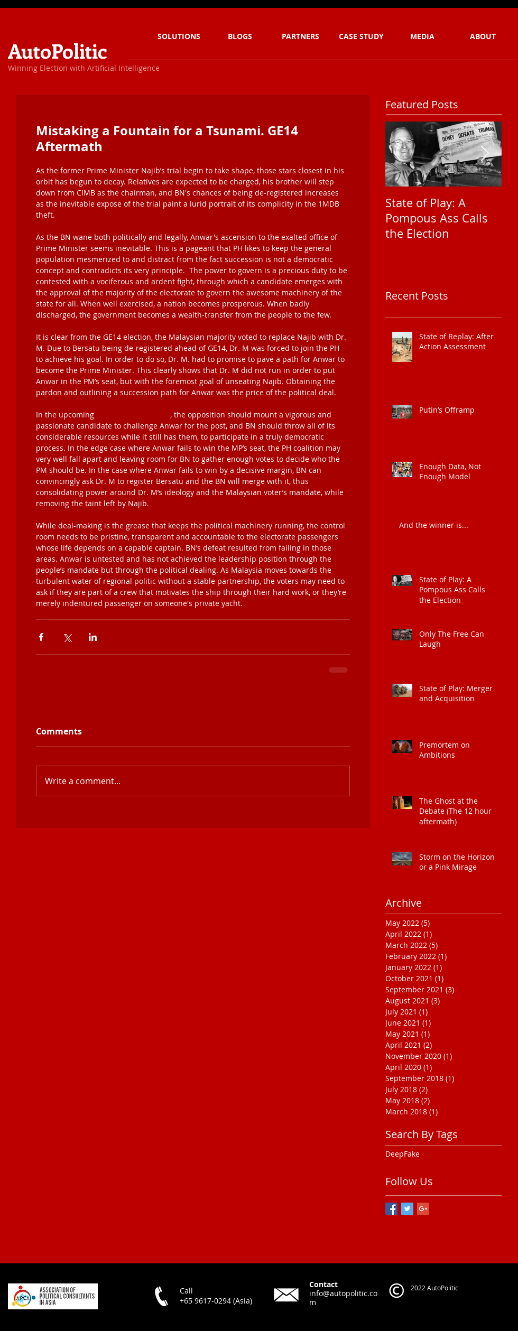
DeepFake (402, 1154)
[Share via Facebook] (41, 637)
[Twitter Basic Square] (407, 1209)
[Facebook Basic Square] (391, 1209)
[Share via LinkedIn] (93, 637)
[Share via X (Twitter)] (67, 637)
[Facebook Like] (169, 1320)
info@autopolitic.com (343, 1297)
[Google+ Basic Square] (423, 1209)
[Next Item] (484, 154)
